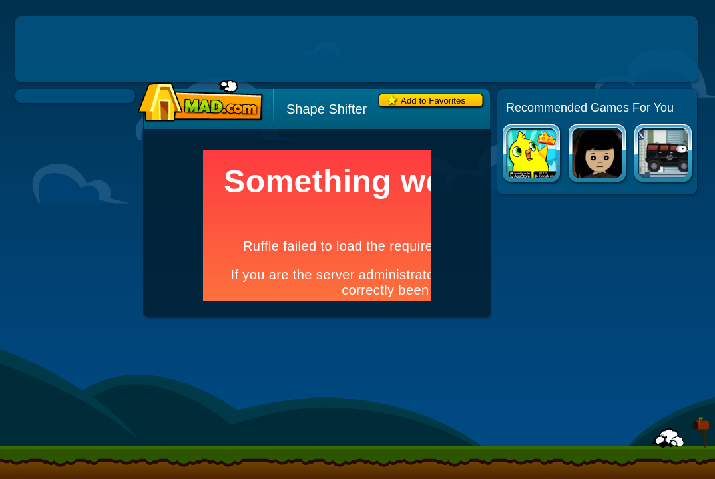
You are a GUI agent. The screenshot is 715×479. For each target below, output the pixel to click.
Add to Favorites (433, 101)
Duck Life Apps (532, 155)
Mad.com (197, 101)
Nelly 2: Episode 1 (598, 155)
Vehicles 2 (664, 155)
